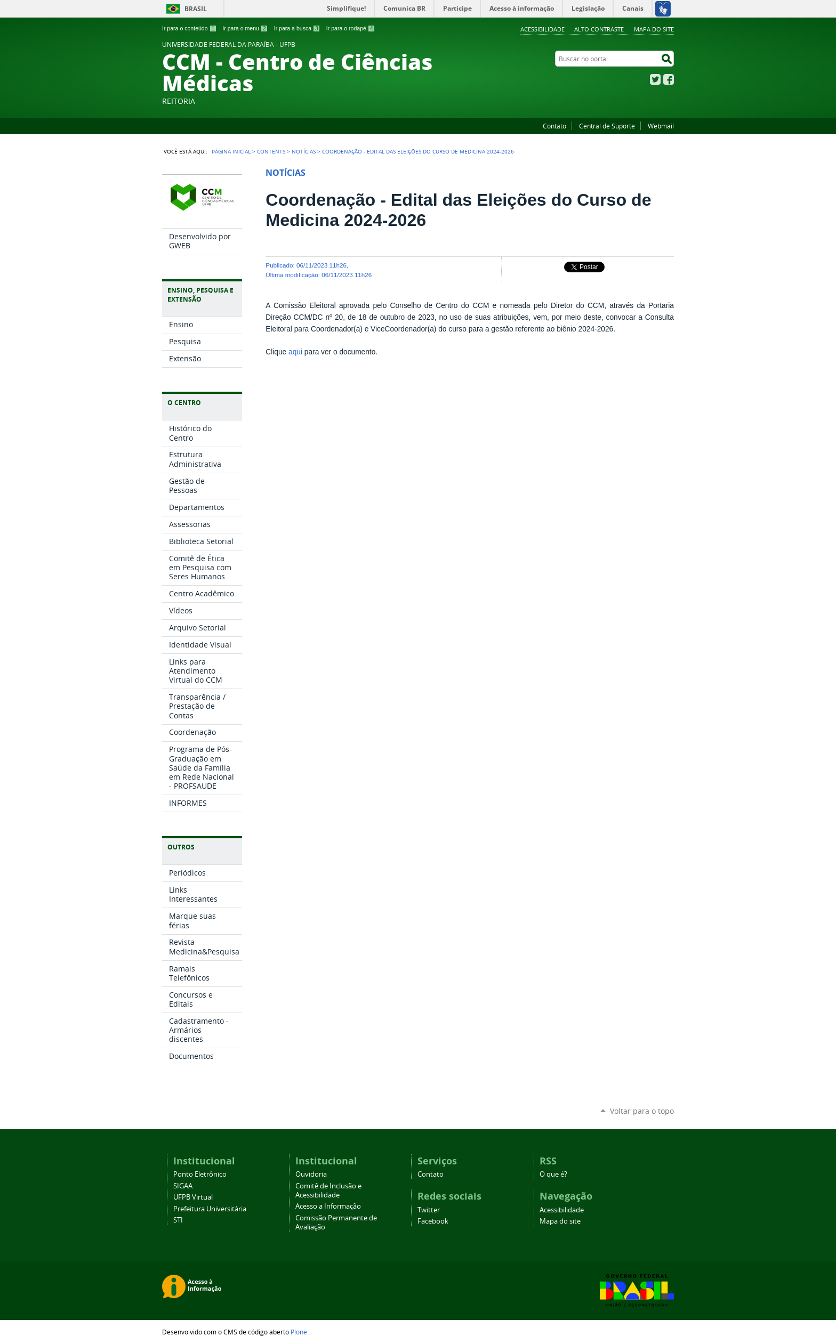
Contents (271, 151)
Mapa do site (654, 29)
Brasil (195, 8)
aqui (295, 352)
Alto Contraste (599, 29)
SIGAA (182, 1186)
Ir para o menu (245, 28)
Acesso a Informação (328, 1206)
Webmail (661, 126)
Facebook (668, 79)
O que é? (553, 1174)
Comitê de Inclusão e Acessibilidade (328, 1190)
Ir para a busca (297, 28)
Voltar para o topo (642, 1111)
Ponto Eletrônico (200, 1174)
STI (178, 1220)
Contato (554, 126)
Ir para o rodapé (350, 28)
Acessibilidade (542, 29)
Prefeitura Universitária (209, 1208)
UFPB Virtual (193, 1197)
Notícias (304, 151)
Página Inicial (231, 151)
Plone (299, 1331)
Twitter (655, 79)
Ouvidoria (311, 1174)
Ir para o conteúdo (189, 28)
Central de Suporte (607, 126)
